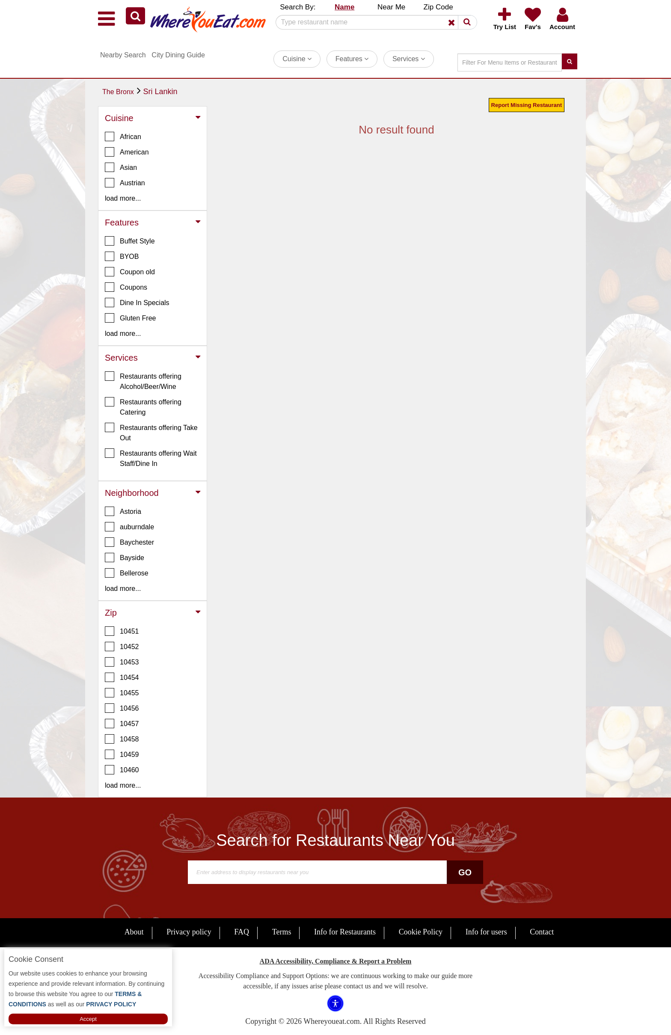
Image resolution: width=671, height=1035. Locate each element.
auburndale (129, 526)
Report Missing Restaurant (526, 105)
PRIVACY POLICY (110, 1004)
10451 (122, 631)
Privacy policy (188, 932)
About (134, 932)
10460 (122, 769)
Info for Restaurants (345, 932)
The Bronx (118, 91)
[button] (135, 15)
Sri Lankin (160, 91)
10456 (122, 708)
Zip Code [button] (438, 7)
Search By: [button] (297, 7)
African (123, 136)
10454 (122, 677)
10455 (122, 692)
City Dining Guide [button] (178, 55)
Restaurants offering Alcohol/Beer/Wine (143, 380)
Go (465, 872)
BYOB (122, 256)
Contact (542, 932)
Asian (121, 167)
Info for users (486, 932)
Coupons (126, 287)
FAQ (241, 932)
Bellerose (126, 573)
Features (352, 58)
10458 (122, 739)
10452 (122, 646)
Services (408, 58)
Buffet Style (130, 241)
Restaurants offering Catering (143, 406)
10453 (122, 662)
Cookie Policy (421, 932)
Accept (88, 1019)
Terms (281, 932)
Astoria (123, 511)
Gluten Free (130, 318)
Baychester (129, 542)
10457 (122, 723)
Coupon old (130, 271)
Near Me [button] (391, 7)
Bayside (124, 557)
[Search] (373, 22)
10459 (122, 754)
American (127, 152)
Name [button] (344, 7)
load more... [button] (123, 198)
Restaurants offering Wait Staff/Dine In (151, 457)
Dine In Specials (137, 302)
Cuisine (297, 58)
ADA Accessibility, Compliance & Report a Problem (336, 961)
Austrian (125, 182)
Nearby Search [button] (123, 55)
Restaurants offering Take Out (151, 432)
